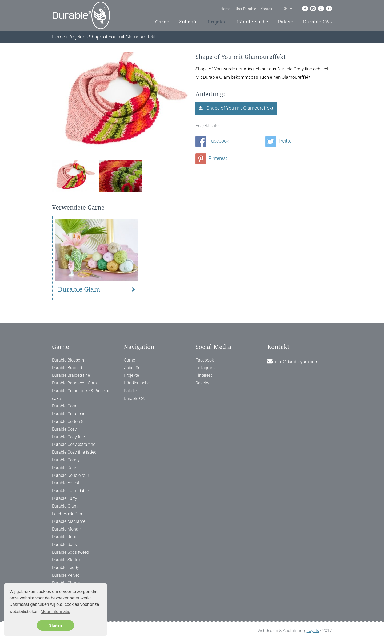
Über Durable (245, 9)
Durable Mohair (66, 529)
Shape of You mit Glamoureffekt (239, 108)
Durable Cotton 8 (67, 421)
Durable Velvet (65, 575)
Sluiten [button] (55, 625)
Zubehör (188, 22)
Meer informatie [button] (55, 611)
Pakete (285, 22)
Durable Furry (64, 498)
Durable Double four (70, 475)
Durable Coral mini (69, 413)
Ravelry (202, 383)
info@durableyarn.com (296, 361)
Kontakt (267, 9)
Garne (162, 22)
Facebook (212, 141)
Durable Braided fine (71, 375)
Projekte (217, 22)
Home (225, 9)
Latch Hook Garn (67, 513)
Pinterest (211, 158)
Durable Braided (67, 367)
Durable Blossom (68, 360)
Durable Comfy (66, 459)
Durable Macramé (68, 521)
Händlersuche (252, 22)
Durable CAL (317, 22)
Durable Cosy (64, 429)
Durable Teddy (65, 567)
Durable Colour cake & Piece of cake (80, 394)
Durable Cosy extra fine (73, 444)
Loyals (313, 630)
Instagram (205, 367)
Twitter (279, 141)
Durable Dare (64, 467)
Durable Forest (65, 482)
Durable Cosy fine (68, 436)
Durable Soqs (64, 544)
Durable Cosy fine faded (74, 452)
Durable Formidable (70, 490)
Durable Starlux (66, 559)
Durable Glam (79, 289)
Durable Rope (64, 536)
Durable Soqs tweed (70, 552)
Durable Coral (64, 406)
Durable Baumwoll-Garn (74, 383)
